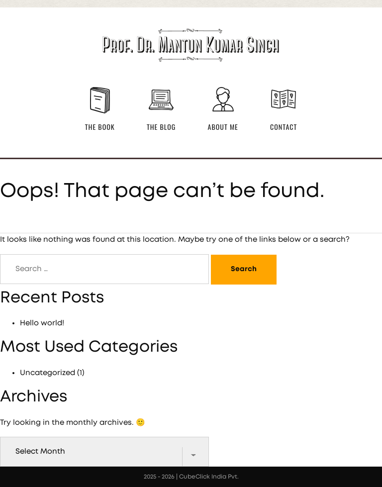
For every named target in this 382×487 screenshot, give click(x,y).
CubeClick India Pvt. (209, 477)
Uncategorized (47, 373)
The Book (100, 126)
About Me (223, 126)
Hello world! (42, 323)
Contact (283, 126)
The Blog (161, 126)
